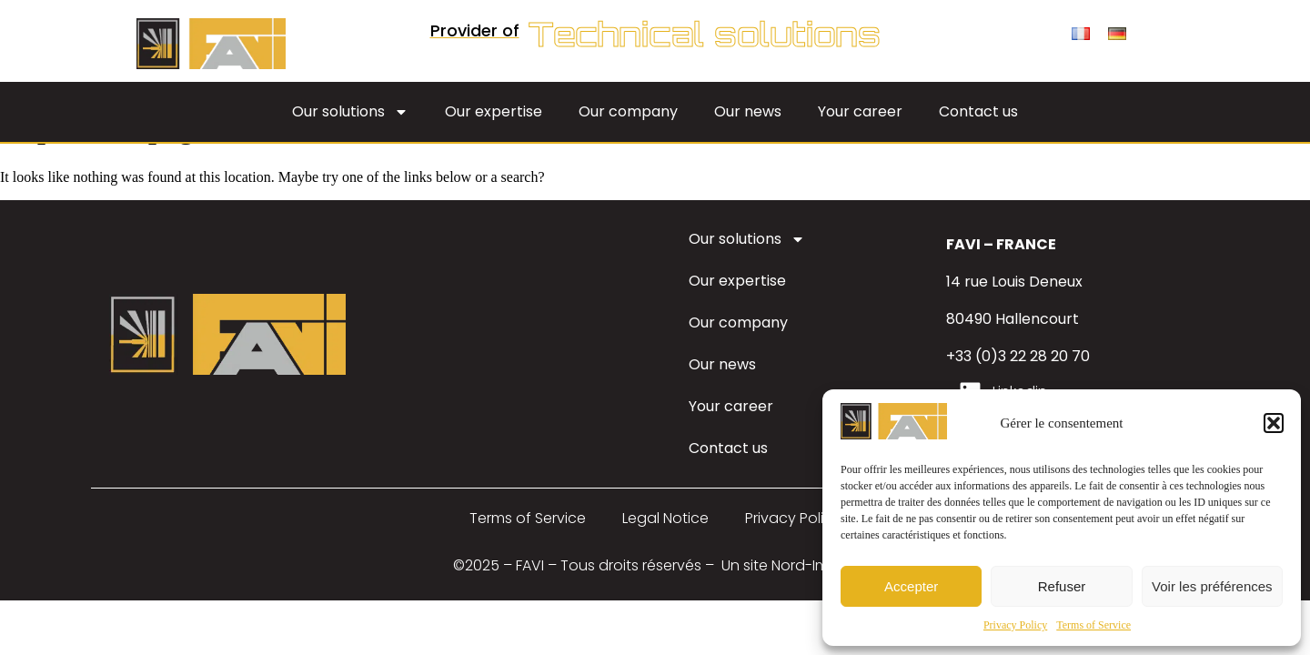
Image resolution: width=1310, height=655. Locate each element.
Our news (747, 111)
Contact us (978, 111)
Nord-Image (814, 565)
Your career (860, 111)
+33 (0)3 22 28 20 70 (1018, 356)
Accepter (911, 586)
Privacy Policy (1015, 625)
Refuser (1062, 586)
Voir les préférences (1212, 586)
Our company (628, 111)
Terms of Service (1093, 625)
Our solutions (350, 112)
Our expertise (493, 111)
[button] (1274, 423)
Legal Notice (665, 518)
